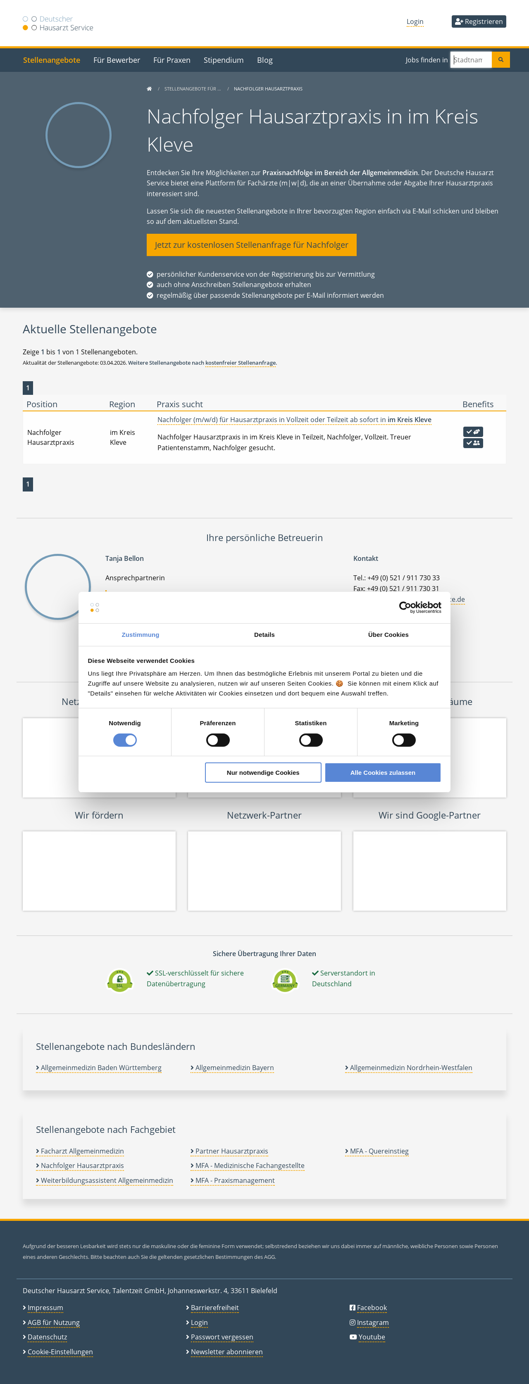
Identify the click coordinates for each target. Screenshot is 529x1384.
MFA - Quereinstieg (377, 1151)
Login (415, 21)
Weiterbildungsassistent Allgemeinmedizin (104, 1180)
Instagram (373, 1322)
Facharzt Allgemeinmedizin (80, 1151)
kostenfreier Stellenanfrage (240, 362)
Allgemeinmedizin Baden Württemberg (99, 1067)
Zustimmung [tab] (141, 634)
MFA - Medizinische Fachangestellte (248, 1165)
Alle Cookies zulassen (383, 772)
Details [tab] (264, 634)
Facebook (372, 1307)
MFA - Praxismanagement (233, 1180)
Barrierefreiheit (215, 1307)
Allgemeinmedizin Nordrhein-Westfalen (408, 1067)
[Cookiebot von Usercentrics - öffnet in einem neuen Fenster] (405, 607)
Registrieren (479, 21)
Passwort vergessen (222, 1336)
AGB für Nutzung (54, 1322)
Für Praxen (172, 60)
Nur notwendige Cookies (263, 772)
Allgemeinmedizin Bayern (232, 1067)
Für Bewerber (116, 60)
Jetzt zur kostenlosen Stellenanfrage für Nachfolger (251, 244)
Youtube (372, 1336)
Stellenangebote (51, 60)
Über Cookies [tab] (388, 634)
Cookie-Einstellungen (60, 1351)
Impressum (45, 1307)
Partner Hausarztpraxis (229, 1151)
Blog (265, 60)
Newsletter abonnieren (227, 1351)
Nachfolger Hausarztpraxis (80, 1165)
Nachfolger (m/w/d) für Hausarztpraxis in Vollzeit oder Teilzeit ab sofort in (294, 419)
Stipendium (224, 60)
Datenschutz (47, 1336)
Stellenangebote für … (193, 88)
